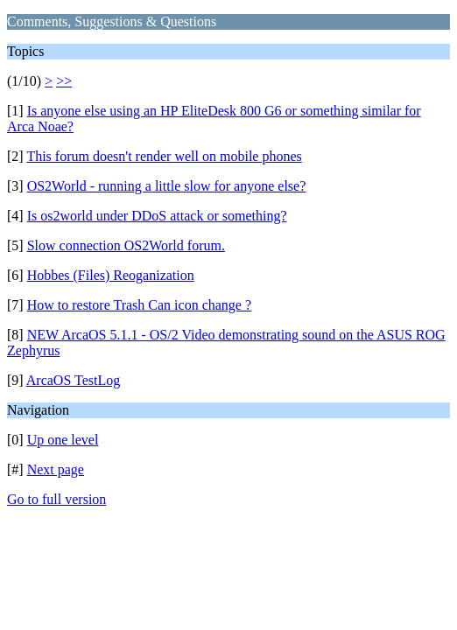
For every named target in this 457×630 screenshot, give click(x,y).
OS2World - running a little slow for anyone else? (166, 185)
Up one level (63, 439)
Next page (55, 469)
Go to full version (56, 499)
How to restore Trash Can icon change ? (139, 305)
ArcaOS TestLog (73, 380)
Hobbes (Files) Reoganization (110, 275)
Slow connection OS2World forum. (126, 245)
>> (64, 81)
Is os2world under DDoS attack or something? (157, 215)
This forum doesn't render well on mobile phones (163, 156)
